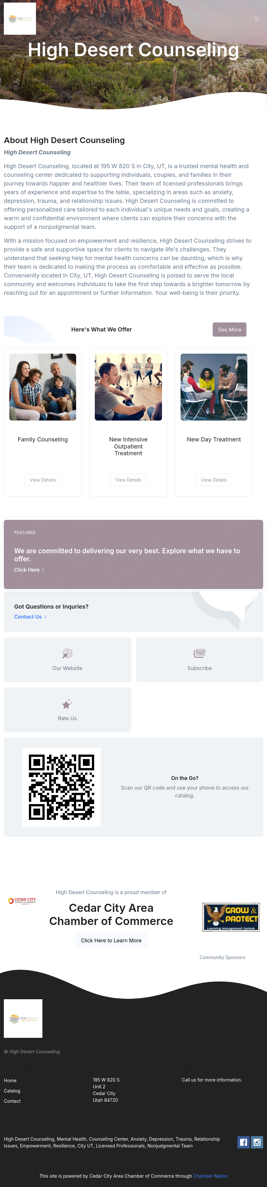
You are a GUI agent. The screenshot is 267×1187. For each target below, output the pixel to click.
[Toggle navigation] (257, 19)
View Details (43, 480)
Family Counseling (43, 439)
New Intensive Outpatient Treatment (128, 446)
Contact (12, 1101)
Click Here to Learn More (111, 940)
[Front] (21, 19)
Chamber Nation (210, 1176)
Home (10, 1080)
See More (229, 329)
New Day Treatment (214, 439)
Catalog (12, 1090)
